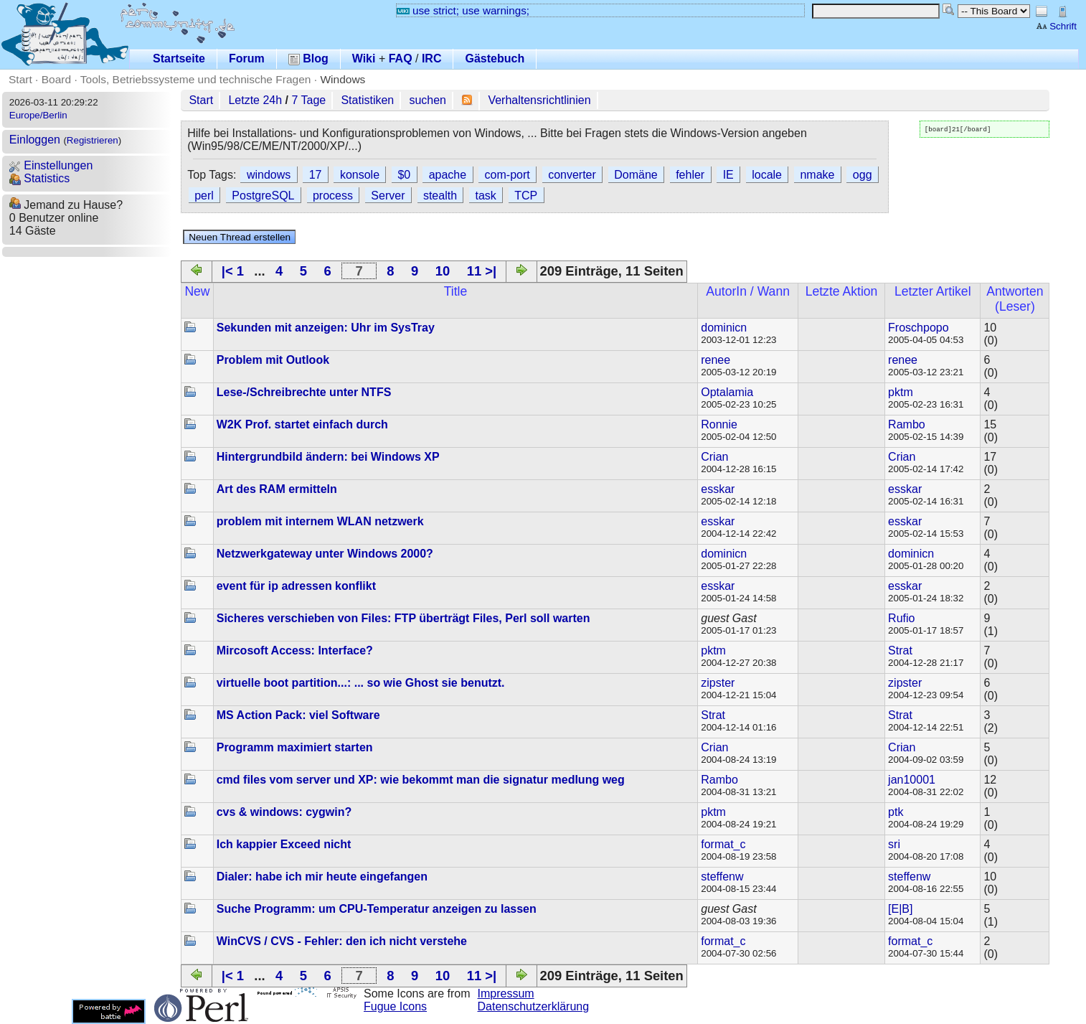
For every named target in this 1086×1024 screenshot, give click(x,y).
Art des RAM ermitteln (277, 489)
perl (204, 195)
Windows (342, 79)
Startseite (179, 58)
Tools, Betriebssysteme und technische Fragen (195, 79)
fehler (690, 175)
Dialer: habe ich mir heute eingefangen (322, 876)
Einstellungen (51, 165)
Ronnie (719, 424)
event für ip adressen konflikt (296, 586)
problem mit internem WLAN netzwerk (320, 521)
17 (315, 175)
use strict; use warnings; (463, 10)
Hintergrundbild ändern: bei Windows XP (328, 457)
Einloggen (34, 139)
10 (442, 270)
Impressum (506, 993)
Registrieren (92, 140)
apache (448, 175)
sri (894, 844)
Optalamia (727, 392)
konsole (359, 175)
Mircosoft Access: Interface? (295, 650)
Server (388, 195)
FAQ (400, 58)
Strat (900, 650)
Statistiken (367, 100)
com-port (507, 175)
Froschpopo (918, 327)
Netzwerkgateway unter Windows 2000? (325, 554)
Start (20, 79)
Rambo (906, 424)
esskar (718, 489)
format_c (723, 844)
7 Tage (308, 100)
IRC (432, 58)
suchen (427, 100)
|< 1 (233, 270)
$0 (403, 175)
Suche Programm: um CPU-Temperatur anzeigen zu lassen (377, 909)
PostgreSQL (263, 195)
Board (56, 79)
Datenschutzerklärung (534, 1006)
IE (728, 175)
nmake (817, 175)
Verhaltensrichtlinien (539, 100)
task (485, 195)
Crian (714, 457)
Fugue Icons (395, 1006)
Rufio (901, 618)
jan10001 (911, 780)
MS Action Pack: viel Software (298, 715)
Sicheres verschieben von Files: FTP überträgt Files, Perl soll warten (403, 618)
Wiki (364, 58)
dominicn (724, 327)
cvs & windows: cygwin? (284, 812)
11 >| (481, 270)
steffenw (722, 876)
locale (767, 175)
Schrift (1056, 26)
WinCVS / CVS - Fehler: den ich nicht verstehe (342, 941)
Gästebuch (494, 58)
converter (572, 175)
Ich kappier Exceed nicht (284, 844)
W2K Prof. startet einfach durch (302, 424)
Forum (247, 58)
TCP (525, 195)
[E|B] (900, 909)
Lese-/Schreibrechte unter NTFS (304, 392)
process (333, 195)
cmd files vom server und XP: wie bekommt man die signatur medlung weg (421, 780)
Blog (308, 58)
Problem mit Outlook (273, 360)
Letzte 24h (255, 100)
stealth (440, 195)
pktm (900, 392)
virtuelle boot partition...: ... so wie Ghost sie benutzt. (361, 683)
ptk (895, 812)
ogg (862, 175)
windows (269, 175)
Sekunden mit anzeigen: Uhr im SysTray (326, 327)
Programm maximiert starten (295, 747)
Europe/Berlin (38, 115)
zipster (718, 683)
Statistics (39, 178)
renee (715, 360)
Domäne (635, 175)
